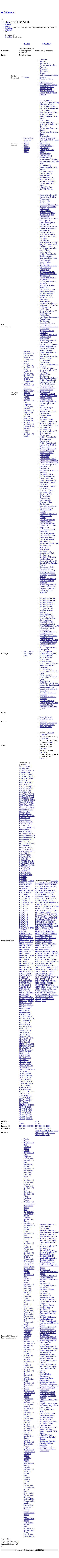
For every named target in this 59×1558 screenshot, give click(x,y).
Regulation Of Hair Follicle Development (47, 475)
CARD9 (22, 796)
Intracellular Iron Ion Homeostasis (47, 286)
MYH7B (22, 969)
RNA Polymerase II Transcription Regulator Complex (48, 93)
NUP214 (38, 942)
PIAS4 (48, 946)
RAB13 (38, 953)
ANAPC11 (30, 770)
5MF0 (37, 1135)
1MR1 (46, 1131)
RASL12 (44, 957)
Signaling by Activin (47, 602)
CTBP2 (22, 814)
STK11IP (38, 979)
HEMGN (44, 920)
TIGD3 (27, 1068)
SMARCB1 (30, 1044)
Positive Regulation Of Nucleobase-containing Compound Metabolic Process (29, 1288)
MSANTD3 (46, 934)
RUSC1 (22, 1028)
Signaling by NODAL (47, 598)
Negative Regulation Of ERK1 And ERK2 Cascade (48, 516)
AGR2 (21, 768)
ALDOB (43, 883)
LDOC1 (22, 936)
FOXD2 (31, 843)
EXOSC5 (26, 833)
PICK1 (32, 993)
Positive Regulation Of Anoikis (29, 434)
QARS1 (28, 1014)
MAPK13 (45, 930)
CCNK (32, 800)
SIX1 (27, 1038)
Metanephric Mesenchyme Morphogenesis (49, 544)
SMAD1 (38, 971)
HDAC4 (27, 867)
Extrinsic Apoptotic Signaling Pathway (46, 568)
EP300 (56, 906)
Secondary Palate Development (46, 503)
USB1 (43, 993)
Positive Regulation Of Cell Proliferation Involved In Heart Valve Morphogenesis (48, 257)
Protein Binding (26, 145)
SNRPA (22, 1048)
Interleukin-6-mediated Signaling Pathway (48, 507)
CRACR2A (23, 808)
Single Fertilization (46, 297)
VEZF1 (31, 1091)
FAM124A (23, 835)
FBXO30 (38, 912)
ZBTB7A (38, 997)
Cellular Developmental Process (29, 1513)
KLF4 (26, 894)
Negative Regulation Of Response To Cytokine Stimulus (29, 412)
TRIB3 (21, 1073)
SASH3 (51, 965)
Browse (8, 24)
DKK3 (43, 902)
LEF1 (56, 926)
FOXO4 (44, 916)
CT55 (28, 812)
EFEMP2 (22, 829)
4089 (37, 1121)
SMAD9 (51, 973)
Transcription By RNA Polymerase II (48, 282)
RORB (27, 1024)
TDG (47, 981)
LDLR (29, 934)
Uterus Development (47, 478)
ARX (30, 774)
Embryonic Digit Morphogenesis (46, 428)
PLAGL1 (22, 997)
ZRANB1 (29, 1119)
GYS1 (21, 867)
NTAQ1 (22, 981)
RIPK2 (48, 961)
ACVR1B (54, 881)
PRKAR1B (39, 949)
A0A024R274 (40, 1128)
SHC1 (43, 969)
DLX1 (48, 902)
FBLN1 (50, 910)
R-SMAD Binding (46, 189)
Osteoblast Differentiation (49, 205)
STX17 (37, 981)
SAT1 (27, 1028)
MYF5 (32, 967)
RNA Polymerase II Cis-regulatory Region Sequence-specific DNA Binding (48, 115)
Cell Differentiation (46, 368)
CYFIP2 (38, 900)
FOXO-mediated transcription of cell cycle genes (49, 671)
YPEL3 (22, 1097)
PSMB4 (22, 1012)
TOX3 (32, 1070)
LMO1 (30, 938)
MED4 (21, 953)
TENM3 (52, 981)
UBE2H (28, 1087)
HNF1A (22, 875)
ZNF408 (22, 1109)
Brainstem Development (48, 266)
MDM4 (37, 932)
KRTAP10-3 (23, 906)
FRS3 (21, 847)
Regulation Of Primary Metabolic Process (48, 558)
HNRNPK (23, 879)
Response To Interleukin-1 (28, 419)
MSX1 (21, 965)
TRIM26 (28, 1073)
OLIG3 (21, 985)
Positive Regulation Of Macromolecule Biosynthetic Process (29, 1343)
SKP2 (21, 1042)
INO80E (22, 888)
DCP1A (50, 900)
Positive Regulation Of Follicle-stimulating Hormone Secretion (48, 451)
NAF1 (32, 971)
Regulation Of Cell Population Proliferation (48, 420)
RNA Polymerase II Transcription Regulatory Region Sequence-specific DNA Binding (49, 107)
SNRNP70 (44, 975)
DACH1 (44, 900)
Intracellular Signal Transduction (46, 408)
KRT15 (21, 898)
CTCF (47, 898)
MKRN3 (22, 957)
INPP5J (28, 888)
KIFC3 (28, 892)
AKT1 (37, 883)
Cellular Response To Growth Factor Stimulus (48, 525)
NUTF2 (22, 983)
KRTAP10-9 (23, 912)
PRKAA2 (30, 1005)
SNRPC (28, 1048)
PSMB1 (27, 1010)
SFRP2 (55, 967)
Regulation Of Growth (29, 396)
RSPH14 (38, 965)
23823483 (43, 752)
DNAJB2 (54, 902)
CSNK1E (31, 808)
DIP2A (21, 820)
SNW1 (50, 975)
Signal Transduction (47, 1419)
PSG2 (45, 951)
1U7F (51, 1131)
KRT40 (21, 902)
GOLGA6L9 (23, 859)
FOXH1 (48, 914)
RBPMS (22, 1018)
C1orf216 (22, 788)
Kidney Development (47, 222)
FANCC (44, 910)
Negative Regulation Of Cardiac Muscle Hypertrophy (48, 337)
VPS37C (29, 1095)
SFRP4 (37, 969)
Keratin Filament (27, 1476)
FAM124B (31, 835)
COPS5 (45, 896)
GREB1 (49, 918)
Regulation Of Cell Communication (46, 1424)
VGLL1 (22, 1093)
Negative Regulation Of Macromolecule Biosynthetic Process (29, 1428)
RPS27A (44, 963)
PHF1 (27, 993)
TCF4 (29, 1062)
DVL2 (21, 826)
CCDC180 (47, 890)
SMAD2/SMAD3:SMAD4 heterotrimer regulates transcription (49, 628)
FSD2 (26, 847)
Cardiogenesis (45, 681)
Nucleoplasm (44, 63)
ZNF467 (29, 1111)
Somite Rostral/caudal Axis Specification (47, 389)
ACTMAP (23, 766)
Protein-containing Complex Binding (46, 172)
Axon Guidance (45, 301)
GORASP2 (23, 861)
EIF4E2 (28, 831)
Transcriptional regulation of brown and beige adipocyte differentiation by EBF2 (49, 706)
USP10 (48, 993)
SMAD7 (45, 973)
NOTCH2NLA (24, 979)
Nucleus (26, 77)
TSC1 (21, 1079)
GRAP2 (31, 863)
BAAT (48, 887)
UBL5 (21, 1089)
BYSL (27, 784)
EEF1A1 (38, 906)
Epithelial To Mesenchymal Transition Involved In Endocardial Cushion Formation (48, 243)
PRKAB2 (22, 1007)
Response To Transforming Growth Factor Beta (47, 529)
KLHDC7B (23, 896)
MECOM (22, 949)
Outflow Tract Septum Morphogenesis (47, 229)
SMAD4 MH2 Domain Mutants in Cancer (48, 633)
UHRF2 (38, 993)
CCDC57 (30, 798)
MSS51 (30, 963)
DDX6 (21, 818)
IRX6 (26, 890)
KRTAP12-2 (23, 916)
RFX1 (42, 959)
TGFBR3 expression (47, 701)
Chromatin (43, 59)
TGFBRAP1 (39, 985)
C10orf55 (22, 786)
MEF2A (51, 932)
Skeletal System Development (28, 363)
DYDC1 (22, 827)
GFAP (21, 853)
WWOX (44, 995)
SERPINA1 (39, 967)
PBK (49, 944)
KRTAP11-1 (23, 914)
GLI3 (37, 918)
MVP (27, 967)
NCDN (28, 973)
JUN (55, 924)
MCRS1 (22, 948)
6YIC (48, 1135)
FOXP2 (28, 845)
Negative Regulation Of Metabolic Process (29, 1470)
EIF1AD (22, 831)
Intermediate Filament (28, 1356)
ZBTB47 (22, 1101)
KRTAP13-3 (23, 920)
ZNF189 (38, 999)
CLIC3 (26, 804)
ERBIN (37, 908)
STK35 (44, 979)
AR (29, 772)
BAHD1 (22, 780)
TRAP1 (49, 987)
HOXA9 (44, 922)
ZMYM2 (49, 997)
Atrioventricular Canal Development (48, 412)
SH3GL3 (22, 1036)
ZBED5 (55, 995)
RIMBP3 (28, 1022)
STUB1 (50, 979)
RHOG (37, 961)
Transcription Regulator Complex (28, 1420)
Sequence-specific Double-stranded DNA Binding (29, 1461)
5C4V (42, 1133)
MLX (27, 959)
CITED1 (50, 894)
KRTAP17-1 (23, 922)
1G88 (42, 1131)
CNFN (21, 806)
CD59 (53, 890)
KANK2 (31, 890)
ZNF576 (29, 1115)
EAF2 (32, 827)
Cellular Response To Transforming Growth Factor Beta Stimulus (47, 535)
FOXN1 (22, 845)
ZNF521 (38, 1001)
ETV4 (52, 908)
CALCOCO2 (24, 794)
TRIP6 (21, 1077)
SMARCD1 (23, 1046)
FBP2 (56, 910)
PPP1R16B (23, 1001)
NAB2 (27, 971)
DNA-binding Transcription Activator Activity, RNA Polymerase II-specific (49, 139)
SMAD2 (45, 971)
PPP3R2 (49, 948)
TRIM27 (22, 1075)
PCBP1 (21, 991)
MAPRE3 (22, 946)
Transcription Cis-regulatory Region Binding (49, 101)
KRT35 (27, 900)
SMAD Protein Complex (48, 85)
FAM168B (23, 837)
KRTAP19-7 (23, 926)
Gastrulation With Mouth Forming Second (48, 219)
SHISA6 (22, 1038)
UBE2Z (50, 991)
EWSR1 (38, 910)
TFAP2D (29, 1066)
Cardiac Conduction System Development (47, 233)
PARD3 (44, 944)
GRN (26, 865)
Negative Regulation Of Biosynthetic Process (29, 1443)
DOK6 (29, 824)
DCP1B (38, 902)
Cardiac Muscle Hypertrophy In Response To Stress (49, 364)
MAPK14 (29, 944)
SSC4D (27, 1054)
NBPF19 (22, 973)
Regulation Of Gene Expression (47, 332)
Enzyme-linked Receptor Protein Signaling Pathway (49, 1404)
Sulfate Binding (45, 165)
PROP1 (29, 1007)
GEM (32, 851)
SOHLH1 (22, 1050)
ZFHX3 (28, 1101)
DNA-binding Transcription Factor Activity (47, 150)
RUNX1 (29, 1026)
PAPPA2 (38, 944)
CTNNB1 (53, 898)
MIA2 (27, 955)
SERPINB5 (48, 967)
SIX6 (25, 1040)
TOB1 (44, 987)
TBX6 (26, 1060)
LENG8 (28, 936)
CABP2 (28, 790)
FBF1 (21, 841)
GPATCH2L (23, 863)
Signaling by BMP (46, 606)
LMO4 (26, 940)
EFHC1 (29, 829)
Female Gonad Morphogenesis (45, 499)
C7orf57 (22, 790)
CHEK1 (44, 894)
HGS (28, 871)
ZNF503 (28, 1113)
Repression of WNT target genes (28, 653)
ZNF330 (31, 1105)
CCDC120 (23, 798)
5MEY (47, 1133)
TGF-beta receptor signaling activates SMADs (46, 610)
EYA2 (32, 833)
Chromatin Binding (46, 146)
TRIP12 (55, 987)
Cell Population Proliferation (45, 308)
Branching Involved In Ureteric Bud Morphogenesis (48, 209)
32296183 (8, 29)
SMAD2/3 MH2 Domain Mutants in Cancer (48, 637)
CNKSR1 (38, 896)
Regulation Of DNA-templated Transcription (29, 370)
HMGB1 (28, 873)
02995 (37, 1124)
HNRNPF (28, 875)
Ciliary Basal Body (46, 83)
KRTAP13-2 (23, 918)
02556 (21, 1124)
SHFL (28, 1036)
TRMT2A (27, 1077)
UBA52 (49, 989)
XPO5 (49, 995)
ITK (51, 924)
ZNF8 (44, 1001)
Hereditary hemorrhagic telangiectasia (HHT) (48, 724)
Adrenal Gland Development (45, 375)
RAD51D (22, 1016)
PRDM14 (22, 1003)
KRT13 (30, 896)
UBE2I (37, 991)
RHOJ (43, 961)
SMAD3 (27, 1042)
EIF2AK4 (49, 906)
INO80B (27, 887)
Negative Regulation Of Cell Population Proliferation (48, 313)
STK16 (21, 1056)
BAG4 (30, 778)
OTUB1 (45, 942)
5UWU (42, 1135)
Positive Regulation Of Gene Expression (48, 342)
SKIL (29, 1040)
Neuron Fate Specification (49, 463)
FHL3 (21, 843)
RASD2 (38, 957)
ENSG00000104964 (26, 1126)
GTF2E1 (31, 865)
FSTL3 (49, 916)
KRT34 (21, 900)
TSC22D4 (27, 1079)
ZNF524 (22, 1115)
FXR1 (30, 847)
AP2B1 (55, 883)
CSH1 (37, 898)
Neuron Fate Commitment (49, 461)
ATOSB (31, 776)
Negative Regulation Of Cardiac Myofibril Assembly (48, 590)
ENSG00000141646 (42, 1126)
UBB (54, 989)
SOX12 (37, 977)
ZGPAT (22, 1103)
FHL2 (51, 912)
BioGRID (8, 37)
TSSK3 (30, 1083)
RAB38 (38, 955)
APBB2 (38, 885)
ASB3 (21, 776)
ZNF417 (22, 1111)
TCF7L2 (22, 1064)
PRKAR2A (48, 949)
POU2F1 (22, 999)
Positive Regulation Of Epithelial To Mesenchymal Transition (48, 354)
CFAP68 (30, 802)
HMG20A (51, 920)
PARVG (22, 989)
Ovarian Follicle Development (45, 202)
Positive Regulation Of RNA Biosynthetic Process (49, 1347)
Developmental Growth (48, 459)
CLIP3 (31, 804)
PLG (52, 946)
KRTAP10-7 (23, 908)
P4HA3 (28, 987)
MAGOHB (29, 942)
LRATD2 (43, 928)
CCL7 (21, 800)
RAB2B (50, 953)
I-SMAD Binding (46, 187)
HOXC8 (22, 885)
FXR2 (21, 849)
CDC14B (38, 892)
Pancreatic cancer (46, 727)
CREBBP (51, 896)
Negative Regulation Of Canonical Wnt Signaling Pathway (29, 426)
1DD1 (37, 1131)
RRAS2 (50, 963)
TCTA (43, 981)
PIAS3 (42, 946)
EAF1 (28, 827)
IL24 (48, 924)
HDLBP (38, 920)
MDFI (27, 948)
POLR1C (29, 997)
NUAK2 (49, 940)
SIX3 (21, 1040)
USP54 (26, 1091)
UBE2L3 (44, 991)
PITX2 (26, 995)
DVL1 (45, 904)
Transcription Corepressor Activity (28, 140)
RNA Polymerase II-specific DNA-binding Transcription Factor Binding (47, 182)
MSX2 (26, 965)
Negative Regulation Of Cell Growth (48, 371)
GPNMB (42, 918)
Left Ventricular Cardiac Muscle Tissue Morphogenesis (48, 250)
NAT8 (37, 936)
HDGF (54, 918)
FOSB (26, 843)
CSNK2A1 (23, 810)
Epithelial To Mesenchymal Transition (48, 225)
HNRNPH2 (23, 877)
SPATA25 (29, 1050)
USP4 (53, 993)
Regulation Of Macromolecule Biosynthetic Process (29, 1205)
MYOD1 (53, 934)
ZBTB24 (29, 1099)
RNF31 (21, 1024)
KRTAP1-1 (29, 902)
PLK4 (37, 948)
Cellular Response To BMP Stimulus (47, 540)
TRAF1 (22, 1071)
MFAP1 (22, 955)
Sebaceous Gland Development (46, 467)
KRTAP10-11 (24, 904)
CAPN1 (32, 794)
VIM (27, 1093)
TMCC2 (22, 1070)
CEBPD (38, 894)
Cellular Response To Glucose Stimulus (47, 521)
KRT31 (27, 898)
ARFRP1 (47, 885)
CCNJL (26, 800)
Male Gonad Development (49, 317)
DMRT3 (22, 822)
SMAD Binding (45, 175)
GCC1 (27, 851)
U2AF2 (27, 1085)
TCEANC (22, 1062)
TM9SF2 (38, 987)
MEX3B (38, 934)
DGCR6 (27, 818)
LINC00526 (23, 938)
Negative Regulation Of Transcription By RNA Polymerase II (29, 355)
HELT (28, 869)
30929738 (50, 733)
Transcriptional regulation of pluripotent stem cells (49, 641)
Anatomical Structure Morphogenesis (47, 324)
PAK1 (50, 942)
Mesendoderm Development (45, 456)
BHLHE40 (23, 782)
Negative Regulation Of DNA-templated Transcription (48, 433)
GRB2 (21, 865)
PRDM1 (30, 1001)
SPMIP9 (28, 1052)
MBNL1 (30, 946)
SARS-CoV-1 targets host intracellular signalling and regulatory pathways (49, 685)
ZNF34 (21, 1107)
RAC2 (49, 955)
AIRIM (26, 768)
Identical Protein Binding (27, 150)
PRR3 (28, 1009)
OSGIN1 (28, 985)
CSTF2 (29, 810)
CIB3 (21, 804)
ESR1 (43, 908)
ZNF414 (29, 1109)
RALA (54, 955)
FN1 (36, 914)
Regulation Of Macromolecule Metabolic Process (29, 1226)
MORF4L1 (23, 961)
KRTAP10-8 (23, 910)
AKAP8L (22, 770)
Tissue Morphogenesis (48, 465)
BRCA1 (43, 888)
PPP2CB (43, 948)
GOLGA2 (28, 857)
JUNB (37, 926)
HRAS (37, 924)
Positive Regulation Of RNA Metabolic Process (48, 1338)
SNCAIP (31, 1046)
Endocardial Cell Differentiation (46, 495)
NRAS (43, 940)
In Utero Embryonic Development (47, 216)
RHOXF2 (27, 1020)
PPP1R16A (30, 999)
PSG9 (49, 951)
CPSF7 (31, 806)
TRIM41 (29, 1075)
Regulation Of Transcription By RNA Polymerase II (29, 378)
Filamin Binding (45, 158)
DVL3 (26, 826)
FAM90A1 (23, 839)
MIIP (32, 955)
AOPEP (49, 883)
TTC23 (21, 1085)
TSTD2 (43, 989)
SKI (46, 969)
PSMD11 (55, 951)
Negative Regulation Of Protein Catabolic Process (49, 424)
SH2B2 (27, 1034)
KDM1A (22, 892)
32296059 (43, 735)
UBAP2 (22, 1087)
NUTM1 (28, 983)
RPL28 (37, 963)
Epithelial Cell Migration (48, 344)
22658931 (43, 748)
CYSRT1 (28, 814)
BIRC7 (29, 782)
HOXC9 (28, 885)
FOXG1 (42, 914)
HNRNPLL (23, 881)
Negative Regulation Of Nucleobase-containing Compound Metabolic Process (29, 1332)
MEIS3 (27, 953)
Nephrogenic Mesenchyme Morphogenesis (45, 549)
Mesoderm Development (48, 305)
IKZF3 (21, 887)
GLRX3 (22, 857)
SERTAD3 (23, 1032)
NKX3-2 (45, 938)
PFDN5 (22, 993)
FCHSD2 (27, 841)
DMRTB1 (29, 822)
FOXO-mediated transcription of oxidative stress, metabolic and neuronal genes (49, 664)
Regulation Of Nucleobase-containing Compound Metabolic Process (29, 1173)
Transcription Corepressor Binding (28, 1507)
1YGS (37, 1133)
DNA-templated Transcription (45, 269)
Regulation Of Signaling (48, 1421)
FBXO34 (45, 912)
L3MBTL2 (23, 934)
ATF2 (37, 887)
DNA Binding (44, 144)
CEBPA (45, 892)
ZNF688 (22, 1117)
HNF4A (38, 922)
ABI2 (26, 764)
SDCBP (28, 1030)
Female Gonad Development (45, 320)
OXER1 (22, 987)
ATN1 (26, 776)
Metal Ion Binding (46, 177)
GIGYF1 (22, 855)
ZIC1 (27, 1103)
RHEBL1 (48, 959)
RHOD (54, 959)
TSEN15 (22, 1081)
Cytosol (42, 73)
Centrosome (44, 71)
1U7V (56, 1131)
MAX (51, 930)
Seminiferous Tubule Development (47, 554)
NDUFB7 (29, 975)
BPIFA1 (22, 784)
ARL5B (53, 885)
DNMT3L (22, 824)
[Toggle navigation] (2, 19)
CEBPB (51, 892)
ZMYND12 (23, 1105)
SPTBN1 (47, 977)
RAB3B (44, 955)
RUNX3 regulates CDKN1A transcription (48, 652)
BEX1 (37, 888)
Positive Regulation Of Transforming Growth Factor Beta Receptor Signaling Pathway (48, 383)
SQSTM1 (54, 977)
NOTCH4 (52, 938)
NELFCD (48, 936)
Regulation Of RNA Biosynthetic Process (29, 1163)
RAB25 (43, 953)
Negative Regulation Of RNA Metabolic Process (48, 1235)
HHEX (21, 873)
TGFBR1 (43, 983)
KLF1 (21, 894)
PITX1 (21, 995)
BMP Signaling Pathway (48, 378)
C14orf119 (30, 786)
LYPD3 (50, 928)
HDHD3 (22, 869)
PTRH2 (22, 1014)
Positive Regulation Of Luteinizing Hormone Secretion (48, 403)
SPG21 (21, 1052)
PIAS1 (54, 944)
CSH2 (42, 898)
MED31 (28, 951)
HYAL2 (43, 924)
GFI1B (26, 853)
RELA (31, 1018)
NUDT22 (28, 981)
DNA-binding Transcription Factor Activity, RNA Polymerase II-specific (49, 123)
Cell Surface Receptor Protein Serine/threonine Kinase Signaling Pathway (49, 1384)
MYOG (22, 971)
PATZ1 (27, 989)
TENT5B (22, 1066)
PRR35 (21, 1010)
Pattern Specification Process (28, 1523)
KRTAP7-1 (25, 930)
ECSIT (50, 904)
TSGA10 (29, 1081)
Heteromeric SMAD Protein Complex (47, 88)
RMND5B (54, 961)
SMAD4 (47, 43)
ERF (20, 833)
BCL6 (28, 780)
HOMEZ (31, 881)
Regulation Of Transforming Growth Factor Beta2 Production (48, 394)
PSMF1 (28, 1012)
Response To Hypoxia (47, 213)
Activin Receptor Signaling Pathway (46, 399)
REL (27, 1018)
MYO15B (29, 969)
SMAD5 (38, 973)
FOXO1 (54, 914)
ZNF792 (29, 1117)
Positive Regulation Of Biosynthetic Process (29, 1384)
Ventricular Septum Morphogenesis (46, 491)
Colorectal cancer (46, 717)
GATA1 (22, 851)
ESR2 (48, 908)
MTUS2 (22, 967)
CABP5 (28, 792)
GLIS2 (28, 855)
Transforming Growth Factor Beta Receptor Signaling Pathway (47, 291)
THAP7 (22, 1068)
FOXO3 (38, 916)
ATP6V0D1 (23, 778)
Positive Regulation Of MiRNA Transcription (48, 586)
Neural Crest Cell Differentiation (46, 359)
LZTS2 (21, 942)
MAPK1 (22, 944)
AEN (28, 766)
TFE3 (37, 983)
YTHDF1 (28, 1097)
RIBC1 (21, 1022)
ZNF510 (51, 999)
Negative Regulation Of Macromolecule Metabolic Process (29, 1452)
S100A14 (45, 965)
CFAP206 (22, 802)
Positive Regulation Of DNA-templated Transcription (48, 439)
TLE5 (27, 43)
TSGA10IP (23, 1083)
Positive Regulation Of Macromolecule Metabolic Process (29, 1393)
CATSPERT (29, 796)
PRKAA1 (22, 1005)
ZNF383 (28, 1107)
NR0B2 (38, 940)
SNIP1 (37, 975)
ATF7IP (42, 887)
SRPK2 (22, 1054)
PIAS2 (37, 946)
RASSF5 (51, 957)
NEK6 (21, 977)
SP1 (42, 977)
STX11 (27, 1056)
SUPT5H (27, 1058)
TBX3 (21, 1060)
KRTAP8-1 (23, 932)
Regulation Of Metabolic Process (29, 1351)
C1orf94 (29, 788)
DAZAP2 (22, 816)
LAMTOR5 (49, 926)
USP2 (21, 1091)
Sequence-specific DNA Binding (28, 1436)
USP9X (38, 995)
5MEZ (52, 1133)
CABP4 (22, 792)
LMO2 (21, 940)
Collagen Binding (46, 156)
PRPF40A (38, 951)
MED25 (22, 951)
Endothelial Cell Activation (45, 416)
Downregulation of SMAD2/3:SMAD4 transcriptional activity (48, 616)
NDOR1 (22, 975)
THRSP (47, 985)
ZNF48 (21, 1113)
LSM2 (32, 940)
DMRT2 (27, 820)
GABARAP (28, 849)
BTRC (48, 888)
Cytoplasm (43, 69)
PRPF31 (22, 1009)
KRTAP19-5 (23, 924)
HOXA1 (22, 883)
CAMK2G (39, 890)
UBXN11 (27, 1089)
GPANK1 (31, 861)
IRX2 (21, 890)
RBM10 (29, 1016)
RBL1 (37, 959)
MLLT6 (22, 959)
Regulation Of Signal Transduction (47, 1389)
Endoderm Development (48, 303)
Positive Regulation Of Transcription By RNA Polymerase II (48, 445)
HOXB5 (28, 883)
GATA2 (55, 916)
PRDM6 (29, 1003)
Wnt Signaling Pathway (29, 392)
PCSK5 (27, 991)
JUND (42, 926)
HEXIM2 (22, 871)
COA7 (26, 806)
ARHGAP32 (23, 774)
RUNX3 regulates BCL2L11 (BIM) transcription (46, 657)
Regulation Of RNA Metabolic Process (29, 1146)
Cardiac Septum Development (45, 263)
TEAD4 (28, 1064)
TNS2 (28, 1070)
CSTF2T (22, 812)
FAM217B (31, 837)
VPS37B (22, 1095)
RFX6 (21, 1020)
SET (28, 1032)
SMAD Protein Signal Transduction (47, 487)
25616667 (43, 758)
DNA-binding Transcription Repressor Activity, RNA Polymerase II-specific (29, 1498)
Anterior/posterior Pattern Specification (49, 328)
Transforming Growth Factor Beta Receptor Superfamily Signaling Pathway (48, 574)
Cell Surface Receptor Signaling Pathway (47, 1442)
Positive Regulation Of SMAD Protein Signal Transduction (48, 482)
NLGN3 (27, 977)
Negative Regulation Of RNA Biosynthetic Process (49, 1231)
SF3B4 (21, 1034)
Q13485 (48, 1128)
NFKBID (38, 938)
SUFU (21, 1058)
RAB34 (56, 953)
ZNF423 (45, 999)
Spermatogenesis (46, 295)
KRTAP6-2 (23, 928)
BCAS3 (53, 887)
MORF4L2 (23, 963)
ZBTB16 (22, 1099)
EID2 (44, 906)
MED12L (29, 949)
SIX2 (32, 1038)
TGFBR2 (50, 983)
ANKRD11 (23, 772)
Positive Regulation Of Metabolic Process (29, 1413)
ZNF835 (22, 1119)
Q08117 (22, 1128)
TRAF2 (27, 1071)
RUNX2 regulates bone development (48, 648)
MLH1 (28, 957)
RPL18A (22, 1026)
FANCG (30, 839)
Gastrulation (44, 299)
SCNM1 (22, 1030)
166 (20, 1121)
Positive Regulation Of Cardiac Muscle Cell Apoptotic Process (48, 348)
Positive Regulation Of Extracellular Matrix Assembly (48, 581)
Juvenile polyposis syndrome (46, 720)
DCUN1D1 (30, 816)
